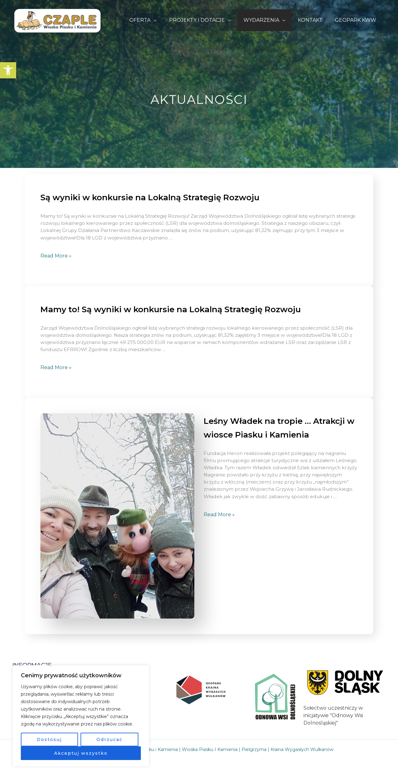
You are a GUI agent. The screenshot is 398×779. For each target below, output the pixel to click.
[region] (80, 716)
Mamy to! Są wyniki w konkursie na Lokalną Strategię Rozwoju (180, 310)
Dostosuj (49, 739)
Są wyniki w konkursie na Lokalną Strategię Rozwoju (158, 197)
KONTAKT (314, 20)
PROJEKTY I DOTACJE (206, 20)
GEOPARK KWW (356, 20)
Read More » (56, 257)
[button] (8, 70)
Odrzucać (109, 739)
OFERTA (151, 20)
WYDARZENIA (267, 20)
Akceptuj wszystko (81, 753)
